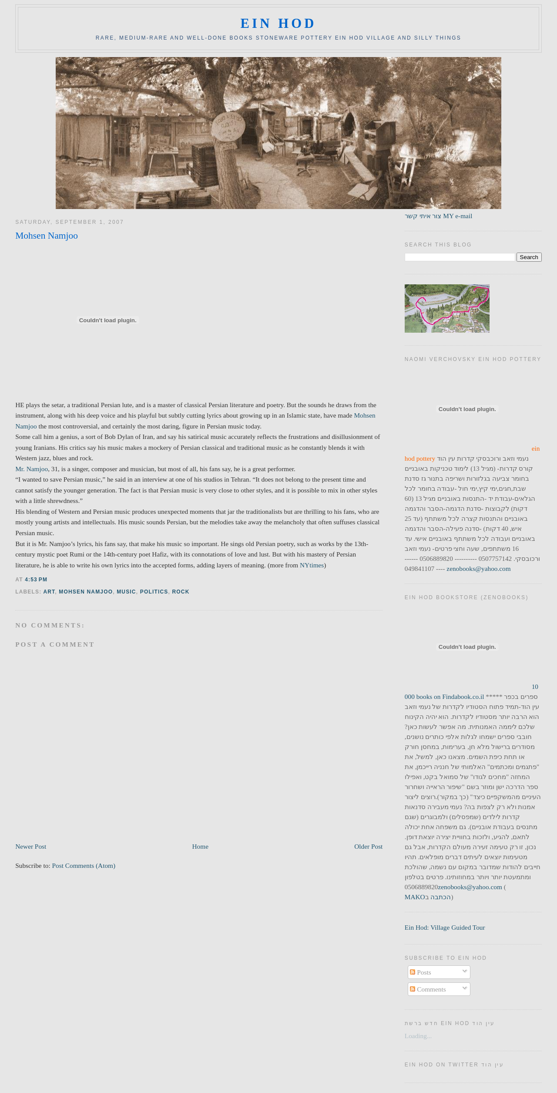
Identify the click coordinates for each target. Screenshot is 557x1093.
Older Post (368, 846)
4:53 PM (36, 580)
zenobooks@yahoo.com (478, 568)
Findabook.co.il (463, 696)
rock (180, 592)
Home (200, 846)
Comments (428, 989)
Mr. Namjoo (31, 468)
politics (154, 592)
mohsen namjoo (86, 592)
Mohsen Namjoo (46, 235)
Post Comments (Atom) (84, 865)
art (49, 592)
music (126, 592)
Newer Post (30, 846)
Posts (420, 972)
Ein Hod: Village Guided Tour (445, 927)
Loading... (418, 1035)
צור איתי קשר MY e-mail (439, 215)
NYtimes (311, 565)
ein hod (278, 23)
